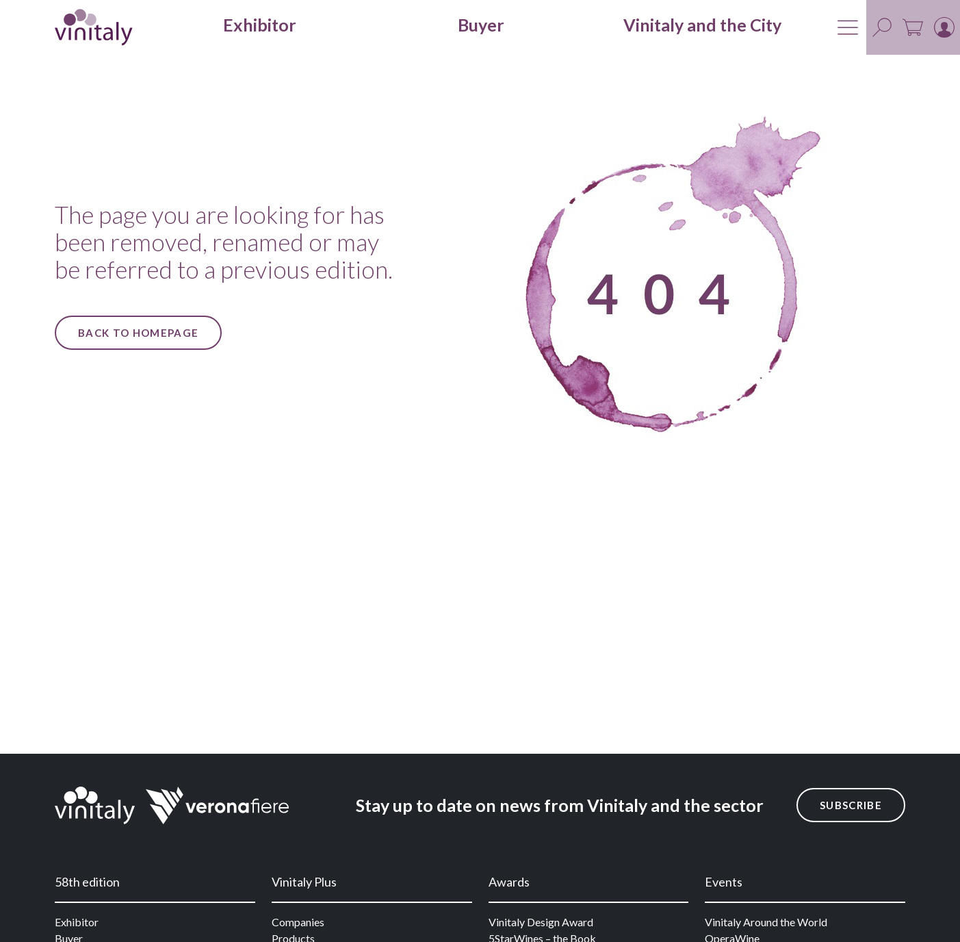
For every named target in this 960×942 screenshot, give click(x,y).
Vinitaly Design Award (541, 921)
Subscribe (851, 805)
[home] (94, 27)
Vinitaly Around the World (766, 921)
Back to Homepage (138, 333)
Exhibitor (77, 921)
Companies (298, 921)
